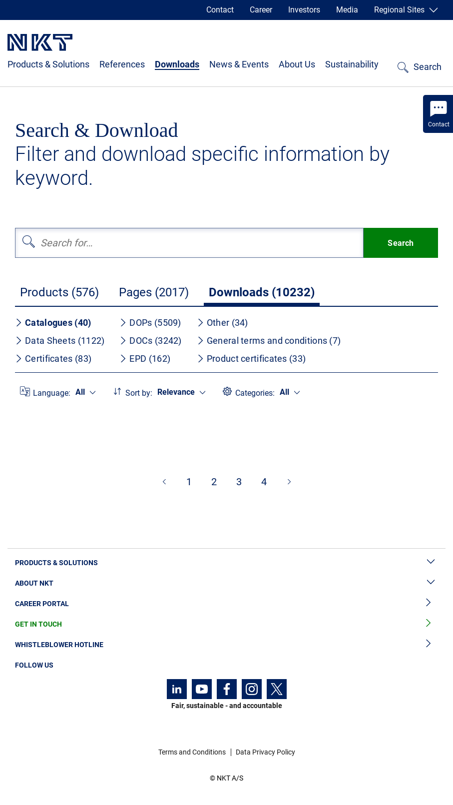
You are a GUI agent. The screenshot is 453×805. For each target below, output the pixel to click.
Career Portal (226, 604)
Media (347, 9)
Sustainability (352, 64)
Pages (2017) (154, 292)
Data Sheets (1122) (59, 340)
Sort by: (138, 393)
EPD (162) (144, 358)
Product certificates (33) (251, 358)
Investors (304, 9)
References (122, 64)
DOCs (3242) (150, 340)
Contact (220, 9)
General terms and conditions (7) (269, 340)
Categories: (255, 393)
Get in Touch (226, 624)
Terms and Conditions (192, 752)
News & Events (239, 64)
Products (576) (59, 292)
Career (261, 9)
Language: (51, 393)
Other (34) (222, 322)
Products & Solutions (48, 64)
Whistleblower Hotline (226, 645)
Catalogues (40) (53, 322)
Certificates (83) (53, 358)
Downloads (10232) (262, 292)
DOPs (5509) (150, 322)
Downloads (177, 64)
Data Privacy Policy (265, 752)
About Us (297, 64)
